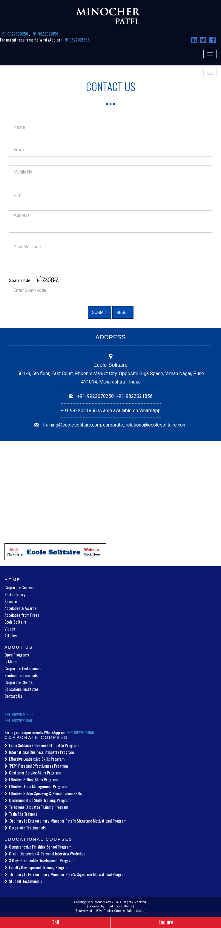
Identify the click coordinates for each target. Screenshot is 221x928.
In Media (10, 661)
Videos (9, 628)
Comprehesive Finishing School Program (40, 846)
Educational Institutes (21, 689)
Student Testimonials (21, 675)
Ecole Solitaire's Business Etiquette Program (44, 745)
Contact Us (13, 696)
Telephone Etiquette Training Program (38, 807)
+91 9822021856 (76, 39)
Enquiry (166, 922)
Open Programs (16, 654)
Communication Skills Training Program (39, 800)
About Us (18, 647)
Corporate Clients (18, 682)
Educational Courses (38, 839)
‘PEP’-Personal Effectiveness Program (38, 766)
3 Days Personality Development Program (41, 860)
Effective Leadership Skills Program (37, 759)
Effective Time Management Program (38, 786)
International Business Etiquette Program (41, 752)
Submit (99, 312)
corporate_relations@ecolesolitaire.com (145, 425)
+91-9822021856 (44, 33)
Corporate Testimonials (22, 668)
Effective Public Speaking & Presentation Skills (45, 793)
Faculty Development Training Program (39, 867)
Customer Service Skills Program (35, 772)
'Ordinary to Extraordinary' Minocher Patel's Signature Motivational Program (67, 820)
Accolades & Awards (20, 608)
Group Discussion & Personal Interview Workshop (47, 853)
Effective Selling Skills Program (33, 779)
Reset (122, 312)
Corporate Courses (19, 587)
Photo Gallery (14, 594)
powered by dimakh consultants (110, 906)
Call (55, 922)
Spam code (19, 280)
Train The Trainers (23, 814)
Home (12, 579)
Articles (10, 635)
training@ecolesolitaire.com (72, 425)
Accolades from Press (21, 615)
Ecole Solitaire (15, 622)
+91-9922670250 (14, 33)
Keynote (10, 601)
